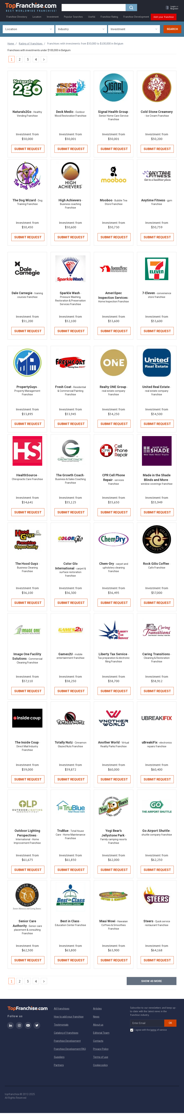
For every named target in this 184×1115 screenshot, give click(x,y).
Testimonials (61, 1026)
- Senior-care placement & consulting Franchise (28, 932)
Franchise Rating (109, 17)
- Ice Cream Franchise (156, 116)
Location (37, 17)
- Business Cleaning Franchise (28, 569)
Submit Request (28, 149)
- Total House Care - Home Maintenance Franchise (70, 836)
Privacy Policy (101, 1050)
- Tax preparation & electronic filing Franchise (114, 659)
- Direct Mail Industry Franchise (28, 748)
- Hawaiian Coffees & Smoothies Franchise (114, 927)
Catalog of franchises (66, 1034)
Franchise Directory (16, 17)
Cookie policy (100, 1067)
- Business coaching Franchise (71, 205)
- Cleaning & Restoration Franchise (157, 659)
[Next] (44, 59)
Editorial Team (101, 1034)
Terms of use (100, 1059)
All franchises (61, 1010)
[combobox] (28, 29)
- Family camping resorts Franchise (113, 841)
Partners (59, 1067)
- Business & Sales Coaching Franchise (70, 480)
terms (153, 1032)
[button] (170, 8)
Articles (97, 1010)
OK (170, 1024)
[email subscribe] (147, 1025)
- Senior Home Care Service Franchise (114, 116)
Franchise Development (136, 17)
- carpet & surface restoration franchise (72, 573)
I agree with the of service (148, 1032)
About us (98, 1026)
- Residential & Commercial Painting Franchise (72, 392)
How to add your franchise (69, 1018)
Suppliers (59, 1059)
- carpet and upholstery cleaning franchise (115, 569)
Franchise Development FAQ (70, 1050)
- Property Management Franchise (27, 392)
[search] (94, 8)
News (96, 1018)
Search (172, 29)
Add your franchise (163, 17)
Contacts (98, 1042)
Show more (151, 983)
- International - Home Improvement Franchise (27, 841)
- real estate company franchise (115, 392)
